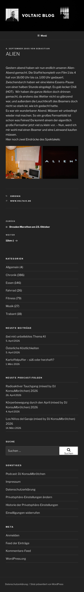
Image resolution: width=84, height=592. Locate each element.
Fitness (10, 298)
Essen (10, 282)
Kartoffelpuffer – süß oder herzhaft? (30, 359)
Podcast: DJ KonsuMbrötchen (25, 474)
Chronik (15, 196)
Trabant (11, 314)
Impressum (13, 481)
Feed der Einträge (17, 543)
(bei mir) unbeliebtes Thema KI (26, 336)
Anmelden (12, 535)
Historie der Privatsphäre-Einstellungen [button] (32, 505)
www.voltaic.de (20, 201)
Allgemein (12, 267)
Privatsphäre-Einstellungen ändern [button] (29, 497)
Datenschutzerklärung (20, 489)
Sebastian (43, 48)
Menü (42, 35)
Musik (10, 306)
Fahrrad (11, 290)
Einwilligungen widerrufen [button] (23, 512)
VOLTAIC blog (38, 15)
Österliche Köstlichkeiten (22, 348)
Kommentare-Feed (18, 550)
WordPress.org (16, 558)
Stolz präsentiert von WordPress (46, 584)
